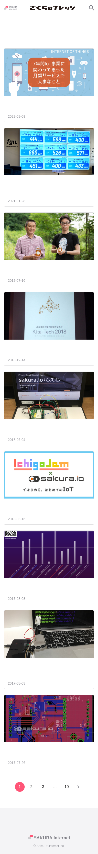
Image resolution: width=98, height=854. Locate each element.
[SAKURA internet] (10, 8)
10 (67, 787)
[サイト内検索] (91, 8)
